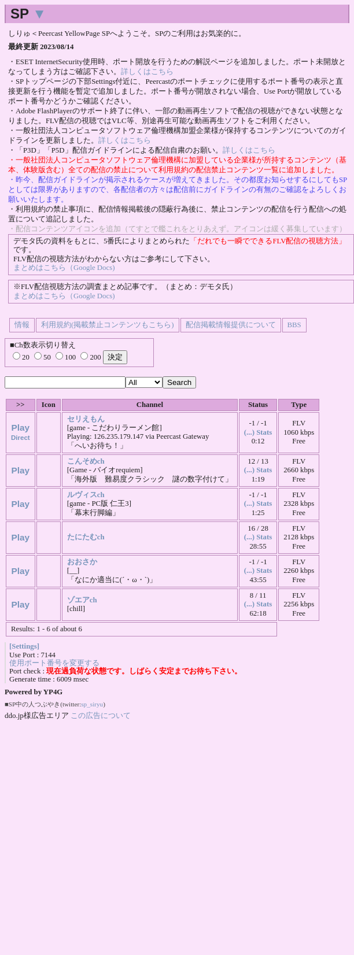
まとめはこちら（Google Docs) (64, 268)
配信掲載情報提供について (231, 325)
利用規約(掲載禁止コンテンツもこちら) (107, 325)
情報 (22, 325)
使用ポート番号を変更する (54, 663)
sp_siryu (92, 704)
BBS (294, 325)
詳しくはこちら (147, 72)
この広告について (101, 715)
